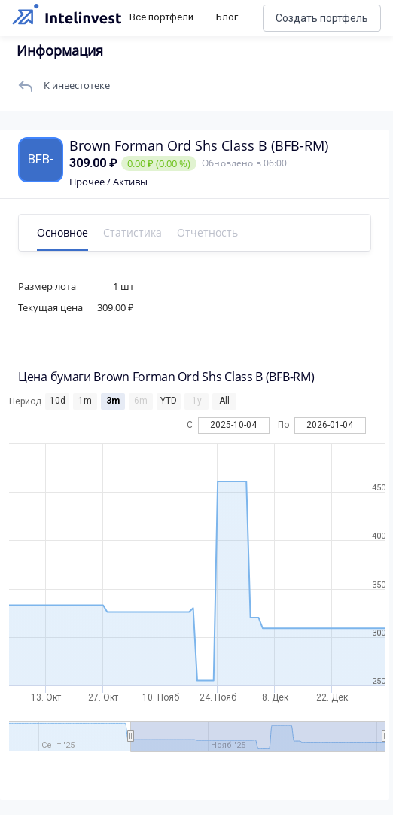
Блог (227, 17)
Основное (62, 232)
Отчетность (207, 232)
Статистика (132, 232)
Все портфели (161, 17)
